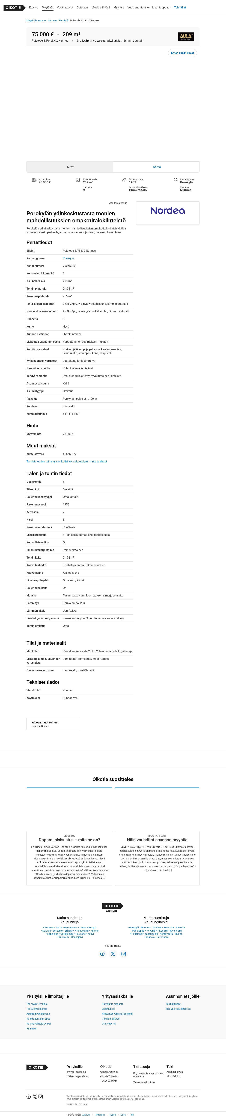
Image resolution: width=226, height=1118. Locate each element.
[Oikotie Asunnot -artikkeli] (69, 836)
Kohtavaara (166, 933)
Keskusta (169, 927)
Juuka (58, 927)
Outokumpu (66, 933)
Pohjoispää (138, 930)
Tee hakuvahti (173, 1003)
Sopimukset (108, 1008)
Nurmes (52, 20)
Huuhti (178, 933)
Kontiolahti (82, 930)
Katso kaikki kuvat (182, 53)
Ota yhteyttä (109, 1023)
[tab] (70, 167)
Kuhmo (95, 930)
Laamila (180, 927)
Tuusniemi (63, 937)
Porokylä (64, 20)
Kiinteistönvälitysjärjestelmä (117, 1013)
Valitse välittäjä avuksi (38, 1023)
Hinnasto (31, 1028)
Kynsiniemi (176, 930)
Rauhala (150, 937)
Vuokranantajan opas (38, 1018)
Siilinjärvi (69, 930)
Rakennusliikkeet (111, 1018)
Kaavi (91, 933)
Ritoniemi (163, 930)
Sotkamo (58, 930)
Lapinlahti (52, 933)
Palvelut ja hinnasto (112, 1003)
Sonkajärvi (77, 937)
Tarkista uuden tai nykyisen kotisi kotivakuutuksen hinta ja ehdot (66, 461)
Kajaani (46, 930)
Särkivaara (163, 937)
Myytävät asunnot (36, 20)
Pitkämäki (137, 933)
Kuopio (92, 927)
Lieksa (83, 927)
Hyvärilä (151, 930)
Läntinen (157, 927)
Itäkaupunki (151, 933)
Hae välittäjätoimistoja (178, 1008)
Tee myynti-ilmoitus (36, 1003)
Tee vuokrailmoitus (36, 1008)
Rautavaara (70, 927)
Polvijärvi (80, 933)
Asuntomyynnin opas (38, 1013)
